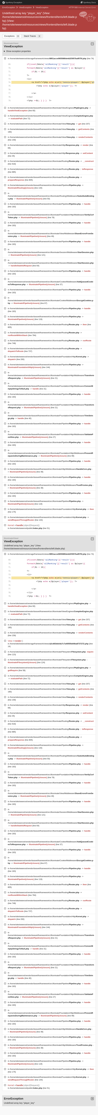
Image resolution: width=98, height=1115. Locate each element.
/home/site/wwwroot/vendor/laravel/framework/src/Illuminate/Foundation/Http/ (48, 357)
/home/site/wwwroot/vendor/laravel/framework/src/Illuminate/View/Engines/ (49, 108)
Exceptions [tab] (12, 36)
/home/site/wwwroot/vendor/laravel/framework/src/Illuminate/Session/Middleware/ (51, 252)
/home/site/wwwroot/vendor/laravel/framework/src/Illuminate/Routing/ (45, 161)
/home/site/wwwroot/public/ (26, 528)
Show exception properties (18, 51)
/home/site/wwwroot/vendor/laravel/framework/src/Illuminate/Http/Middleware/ (51, 469)
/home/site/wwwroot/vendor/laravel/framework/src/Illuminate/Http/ (45, 145)
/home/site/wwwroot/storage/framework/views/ (48, 58)
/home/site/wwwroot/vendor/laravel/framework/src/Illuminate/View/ (42, 124)
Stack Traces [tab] (32, 36)
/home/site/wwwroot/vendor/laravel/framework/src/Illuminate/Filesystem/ (48, 652)
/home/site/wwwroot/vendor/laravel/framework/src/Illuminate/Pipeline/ (45, 185)
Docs (88, 2)
